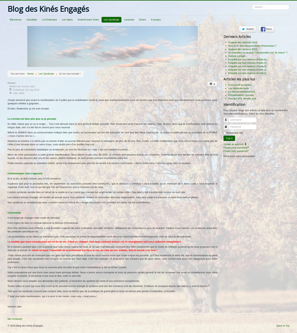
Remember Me (235, 132)
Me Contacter (15, 318)
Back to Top (283, 325)
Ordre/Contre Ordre (88, 19)
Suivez (247, 29)
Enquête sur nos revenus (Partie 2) (247, 73)
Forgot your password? (236, 151)
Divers (142, 19)
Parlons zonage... (237, 56)
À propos (156, 19)
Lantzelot (129, 19)
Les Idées (67, 19)
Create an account (235, 144)
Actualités (31, 19)
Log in (229, 138)
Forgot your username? (236, 147)
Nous (266, 29)
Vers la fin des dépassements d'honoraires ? (252, 45)
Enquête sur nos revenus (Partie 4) (247, 66)
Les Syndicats (111, 19)
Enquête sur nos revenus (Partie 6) (247, 59)
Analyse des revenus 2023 (242, 49)
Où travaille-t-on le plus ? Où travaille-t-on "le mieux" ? (258, 52)
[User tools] (212, 84)
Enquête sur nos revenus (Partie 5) (247, 62)
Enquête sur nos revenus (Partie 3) (247, 69)
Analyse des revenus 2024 (242, 42)
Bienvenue (15, 19)
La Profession (49, 19)
